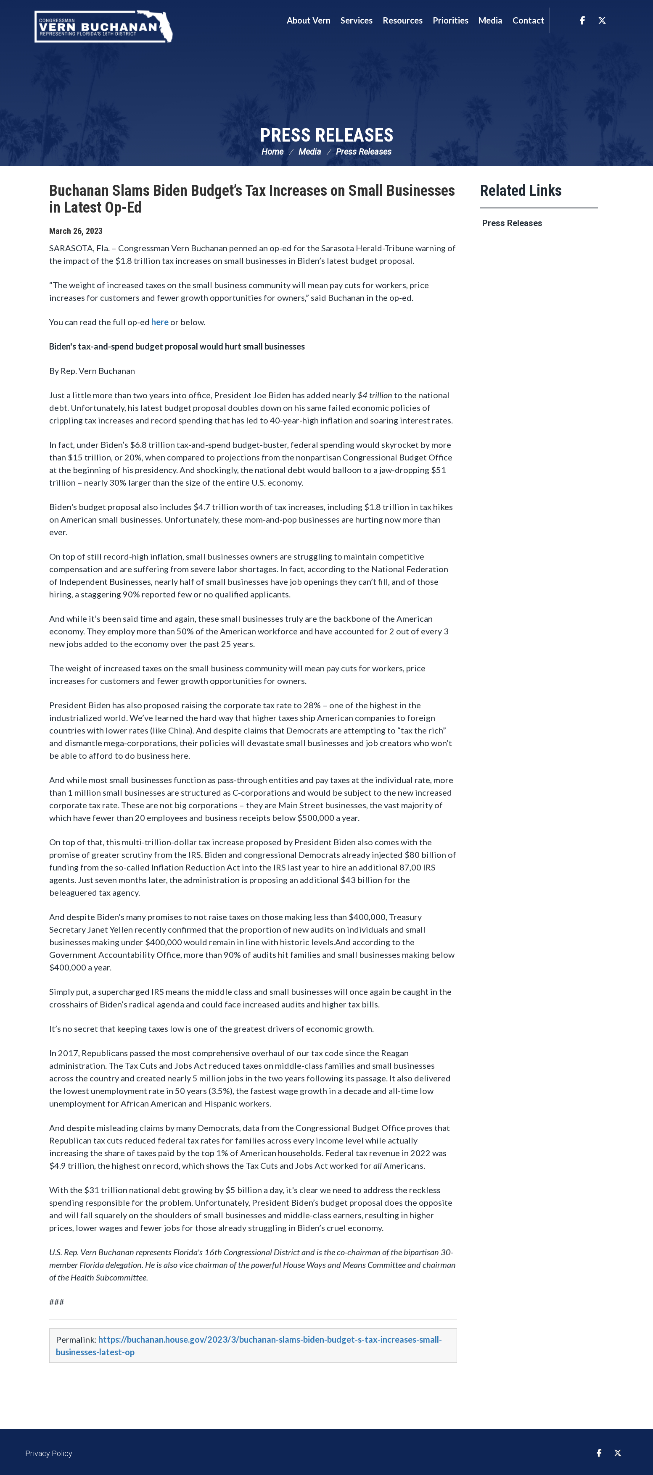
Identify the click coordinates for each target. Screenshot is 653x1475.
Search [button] (561, 20)
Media (310, 153)
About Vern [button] (308, 20)
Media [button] (490, 20)
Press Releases (326, 136)
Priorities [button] (450, 20)
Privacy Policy (48, 1455)
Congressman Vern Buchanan (106, 27)
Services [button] (357, 20)
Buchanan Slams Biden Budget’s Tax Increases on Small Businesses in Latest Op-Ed (252, 201)
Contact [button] (529, 20)
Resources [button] (403, 20)
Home (272, 153)
